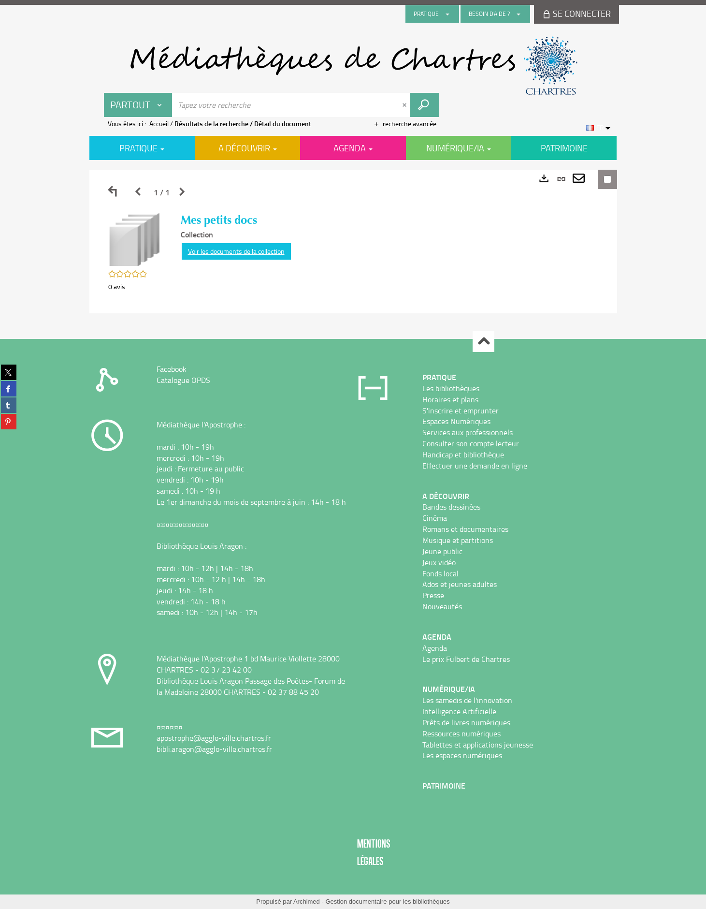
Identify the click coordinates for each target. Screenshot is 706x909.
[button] (134, 238)
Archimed (306, 901)
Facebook (172, 369)
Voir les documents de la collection (236, 251)
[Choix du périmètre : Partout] (138, 105)
